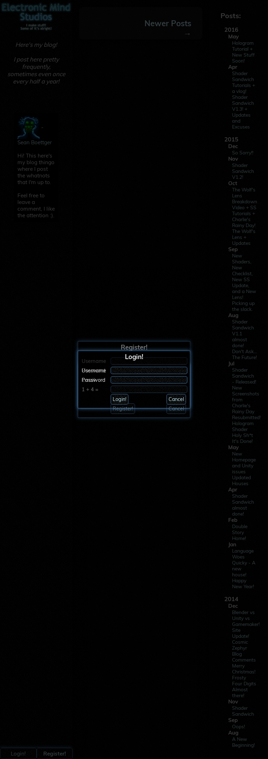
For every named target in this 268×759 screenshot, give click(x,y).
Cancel (176, 399)
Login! (119, 399)
